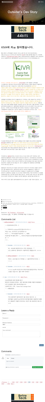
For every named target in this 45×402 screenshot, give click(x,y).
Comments (20, 212)
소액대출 (22, 204)
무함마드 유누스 (19, 89)
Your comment (7, 330)
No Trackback (12, 212)
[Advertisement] (22, 189)
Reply (33, 222)
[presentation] (12, 340)
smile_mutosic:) (9, 222)
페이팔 (3, 142)
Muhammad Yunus (26, 203)
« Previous (4, 382)
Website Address (7, 322)
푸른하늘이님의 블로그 (12, 56)
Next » (12, 384)
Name (5, 313)
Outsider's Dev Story (22, 12)
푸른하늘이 (30, 204)
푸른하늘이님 (38, 146)
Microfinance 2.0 (18, 203)
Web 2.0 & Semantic (7, 201)
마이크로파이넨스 (8, 204)
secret (4, 327)
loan (6, 203)
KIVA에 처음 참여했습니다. (17, 47)
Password (6, 318)
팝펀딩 (9, 156)
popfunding (33, 203)
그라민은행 (22, 82)
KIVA (23, 55)
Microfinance (11, 203)
